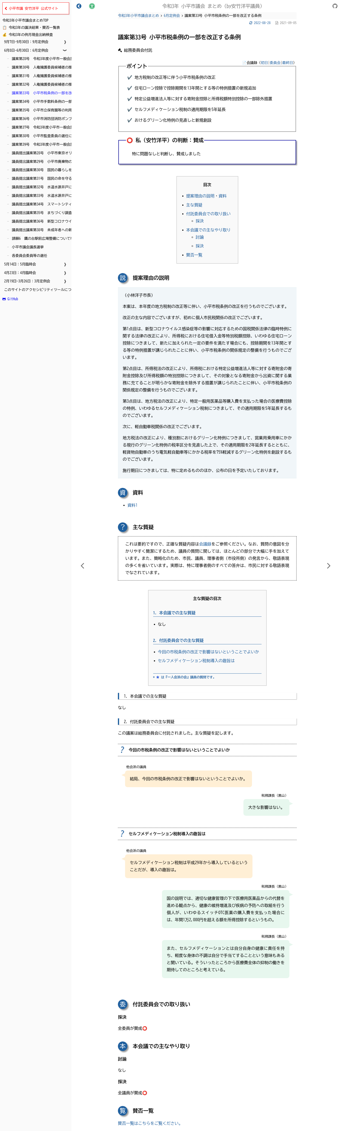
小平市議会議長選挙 (27, 247)
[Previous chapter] (82, 565)
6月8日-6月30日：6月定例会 (25, 50)
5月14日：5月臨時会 (19, 264)
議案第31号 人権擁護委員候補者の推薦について (50, 76)
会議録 (205, 544)
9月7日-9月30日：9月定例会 (25, 42)
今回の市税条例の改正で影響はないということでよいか (208, 652)
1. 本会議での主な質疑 (174, 613)
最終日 (287, 63)
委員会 (275, 63)
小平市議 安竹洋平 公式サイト (31, 8)
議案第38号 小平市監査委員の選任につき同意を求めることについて (65, 136)
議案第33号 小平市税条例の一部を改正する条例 (50, 93)
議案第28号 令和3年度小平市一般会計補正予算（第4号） (57, 58)
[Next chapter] (328, 565)
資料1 (132, 505)
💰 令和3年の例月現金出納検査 (27, 34)
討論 (200, 237)
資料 (223, 196)
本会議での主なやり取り (208, 230)
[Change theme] (92, 6)
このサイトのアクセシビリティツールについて (40, 289)
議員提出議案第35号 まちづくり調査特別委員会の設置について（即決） (69, 213)
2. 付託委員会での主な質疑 (178, 640)
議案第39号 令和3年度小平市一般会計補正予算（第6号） (57, 144)
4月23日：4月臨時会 (19, 273)
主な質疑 (194, 205)
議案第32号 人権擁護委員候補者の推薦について (50, 84)
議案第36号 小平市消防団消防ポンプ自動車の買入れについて (60, 118)
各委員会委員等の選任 (28, 255)
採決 (200, 221)
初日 (264, 63)
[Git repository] (335, 7)
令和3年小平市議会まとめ (138, 15)
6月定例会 (172, 15)
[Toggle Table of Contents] (79, 6)
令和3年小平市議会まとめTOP (25, 20)
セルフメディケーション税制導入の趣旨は (196, 661)
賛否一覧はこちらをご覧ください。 (150, 1123)
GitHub (10, 299)
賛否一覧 (194, 255)
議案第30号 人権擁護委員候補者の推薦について (50, 67)
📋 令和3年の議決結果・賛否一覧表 (31, 27)
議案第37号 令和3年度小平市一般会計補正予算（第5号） (57, 127)
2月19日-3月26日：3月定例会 (26, 281)
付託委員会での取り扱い (208, 214)
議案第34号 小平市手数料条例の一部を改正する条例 (53, 101)
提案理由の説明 (200, 196)
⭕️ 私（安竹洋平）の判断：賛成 (165, 140)
